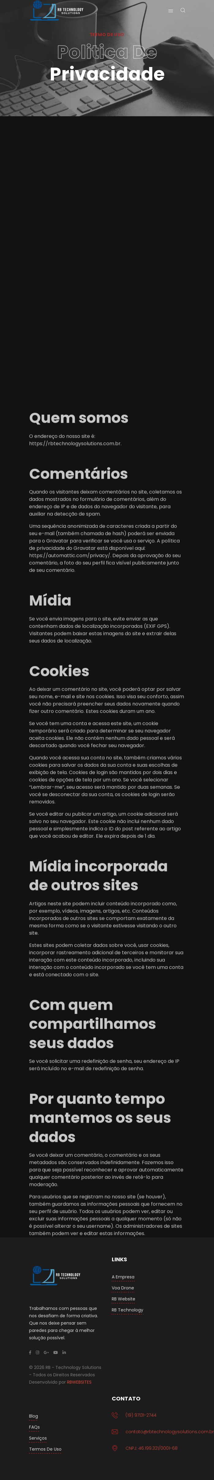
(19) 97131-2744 (141, 1415)
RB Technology (127, 1310)
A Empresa (123, 1277)
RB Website (123, 1299)
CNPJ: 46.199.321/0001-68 (152, 1448)
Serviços (38, 1438)
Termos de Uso (45, 1449)
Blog (33, 1416)
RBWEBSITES (79, 1382)
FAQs (34, 1427)
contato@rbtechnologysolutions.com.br (170, 1432)
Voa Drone (123, 1288)
